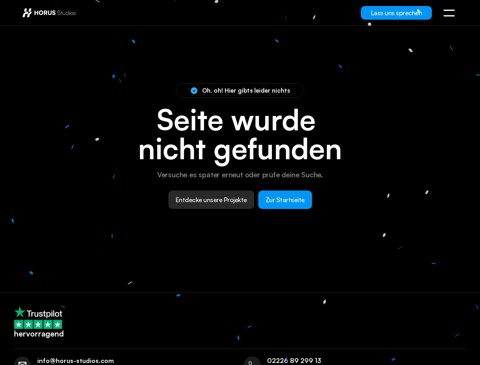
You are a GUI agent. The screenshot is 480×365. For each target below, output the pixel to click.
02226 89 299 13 (294, 361)
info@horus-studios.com (75, 361)
